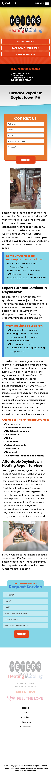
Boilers (10, 438)
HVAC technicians (22, 240)
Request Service (25, 41)
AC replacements (16, 445)
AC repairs (12, 441)
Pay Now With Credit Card (25, 48)
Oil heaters (12, 434)
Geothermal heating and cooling (25, 455)
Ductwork (11, 452)
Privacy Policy (8, 768)
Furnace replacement (18, 427)
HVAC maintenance (17, 431)
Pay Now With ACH (25, 54)
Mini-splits (12, 448)
